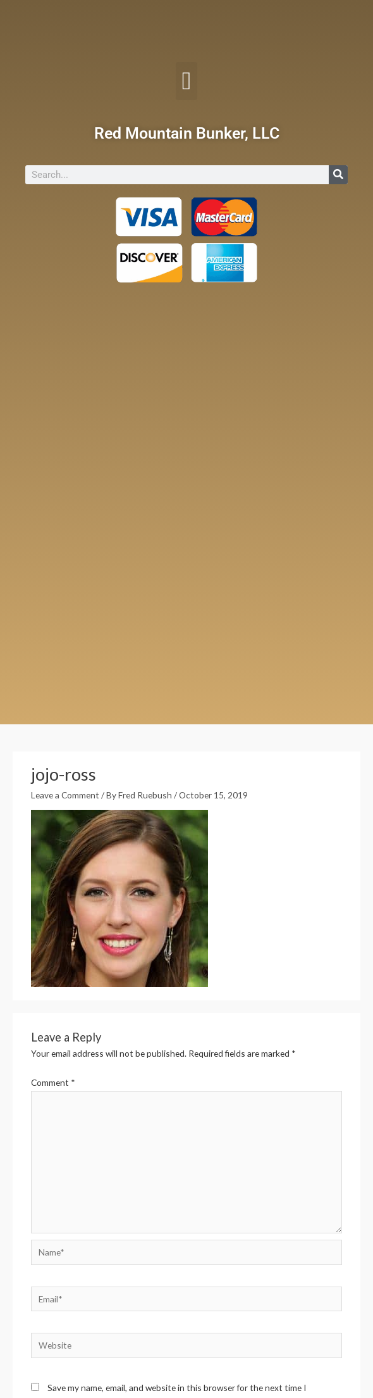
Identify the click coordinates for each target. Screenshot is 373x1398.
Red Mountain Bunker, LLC (186, 133)
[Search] (338, 174)
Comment (53, 1082)
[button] (187, 81)
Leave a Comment (65, 795)
